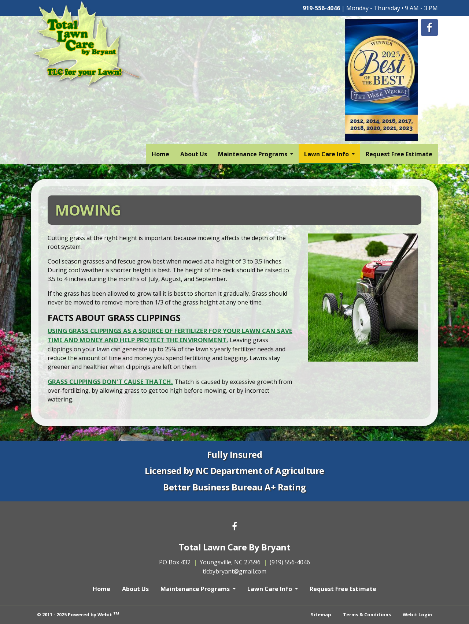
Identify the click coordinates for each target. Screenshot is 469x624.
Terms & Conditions (367, 614)
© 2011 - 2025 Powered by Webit (78, 614)
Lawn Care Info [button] (327, 154)
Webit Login (417, 614)
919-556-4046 (321, 8)
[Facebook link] (234, 527)
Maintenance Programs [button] (253, 154)
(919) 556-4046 (290, 562)
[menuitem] (160, 154)
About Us (193, 154)
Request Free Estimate (399, 154)
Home (160, 154)
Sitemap (321, 614)
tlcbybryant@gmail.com (234, 571)
